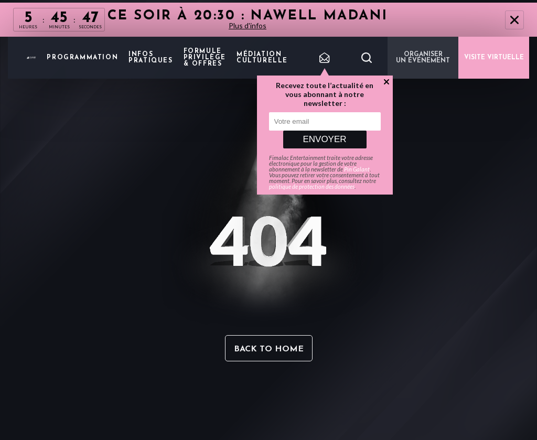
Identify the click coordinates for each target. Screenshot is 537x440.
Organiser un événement (423, 57)
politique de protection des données (312, 186)
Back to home (269, 349)
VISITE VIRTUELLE (494, 58)
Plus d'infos (247, 25)
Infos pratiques (150, 57)
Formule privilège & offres (205, 57)
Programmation (82, 58)
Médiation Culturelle (262, 57)
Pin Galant (357, 169)
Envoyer (324, 139)
